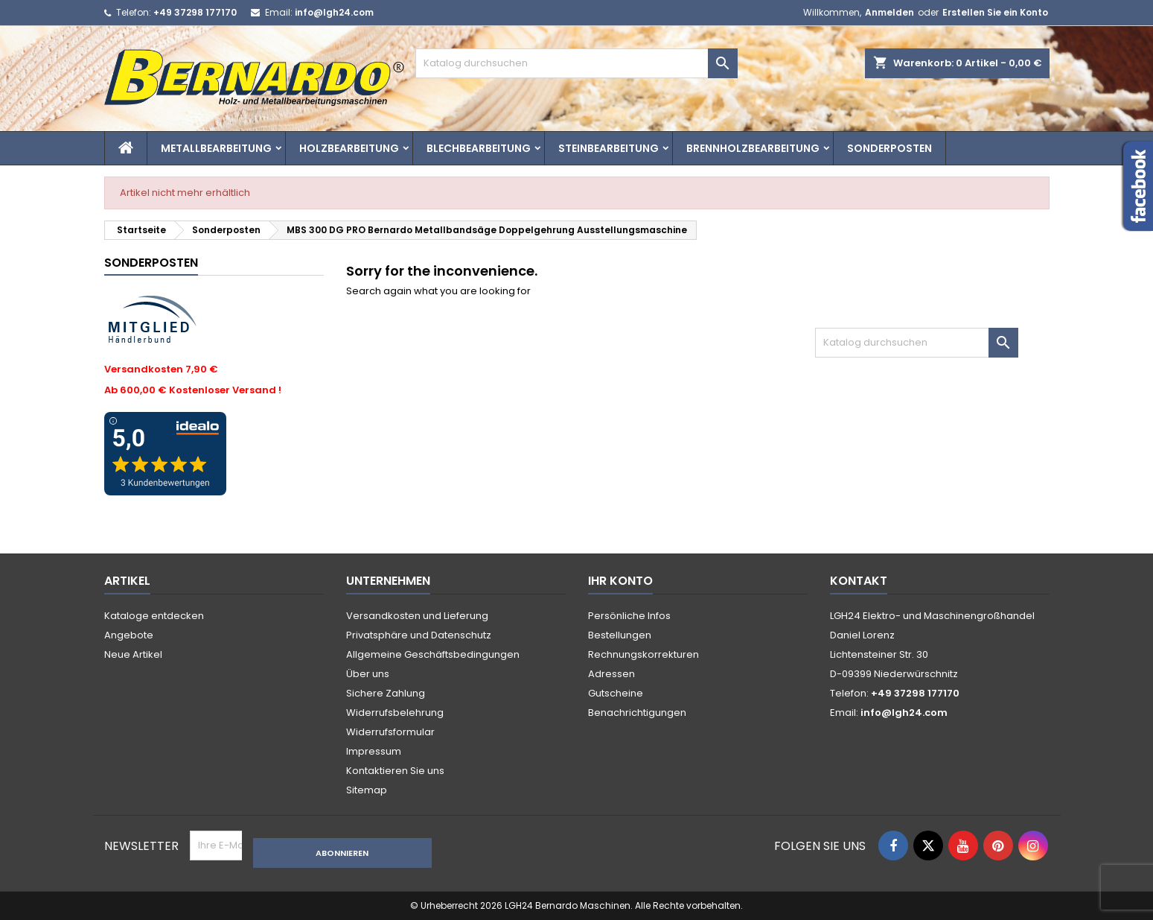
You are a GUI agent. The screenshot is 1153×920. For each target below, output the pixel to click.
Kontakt (858, 580)
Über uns (367, 674)
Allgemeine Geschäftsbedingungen (433, 654)
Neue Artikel (133, 654)
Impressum (373, 751)
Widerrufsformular (390, 732)
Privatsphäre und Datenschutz (418, 635)
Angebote (128, 635)
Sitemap (366, 790)
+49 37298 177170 (195, 12)
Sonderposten (889, 148)
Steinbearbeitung (608, 148)
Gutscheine (615, 693)
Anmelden (889, 12)
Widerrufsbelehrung (395, 712)
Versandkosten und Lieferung (417, 616)
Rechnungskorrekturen (643, 654)
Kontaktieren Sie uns (395, 771)
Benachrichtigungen (637, 712)
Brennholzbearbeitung (753, 148)
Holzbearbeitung (349, 148)
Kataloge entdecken (154, 616)
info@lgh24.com (334, 12)
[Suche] (576, 63)
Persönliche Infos (629, 616)
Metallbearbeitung (216, 148)
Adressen (611, 674)
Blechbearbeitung (479, 148)
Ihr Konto (620, 580)
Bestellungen (619, 635)
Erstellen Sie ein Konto (995, 12)
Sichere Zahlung (385, 693)
